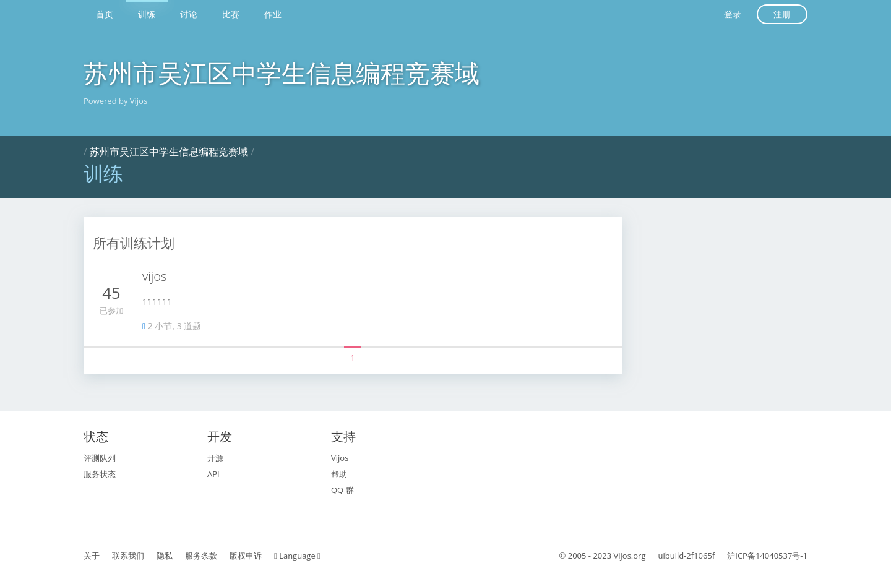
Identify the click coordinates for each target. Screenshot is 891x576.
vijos (154, 276)
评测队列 (100, 457)
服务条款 (201, 555)
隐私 (165, 555)
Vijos (339, 457)
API (213, 473)
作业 (273, 14)
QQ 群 (342, 490)
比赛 (230, 14)
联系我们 (128, 555)
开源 (215, 457)
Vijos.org (630, 555)
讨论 (188, 14)
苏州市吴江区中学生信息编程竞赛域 (282, 73)
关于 (92, 555)
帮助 (339, 473)
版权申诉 (246, 555)
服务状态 (100, 473)
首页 (104, 14)
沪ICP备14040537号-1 (767, 555)
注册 (782, 14)
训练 (146, 14)
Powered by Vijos (115, 100)
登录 (732, 14)
